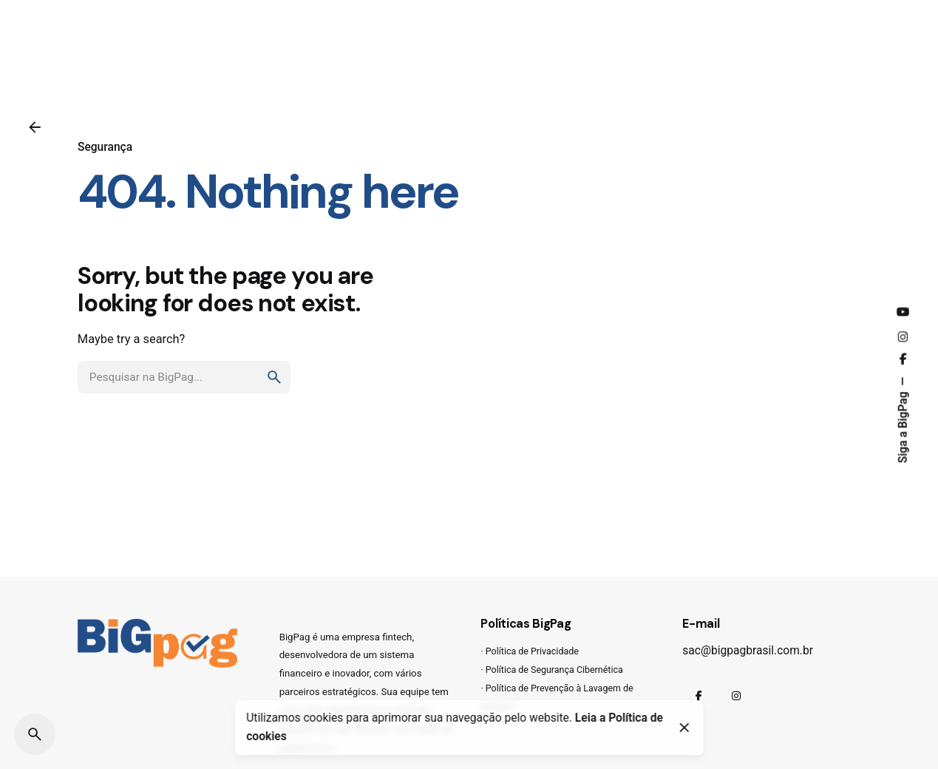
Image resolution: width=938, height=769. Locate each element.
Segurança (105, 147)
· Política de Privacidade (529, 651)
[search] (274, 377)
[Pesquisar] (34, 734)
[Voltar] (34, 127)
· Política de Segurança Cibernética (551, 669)
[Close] (684, 727)
